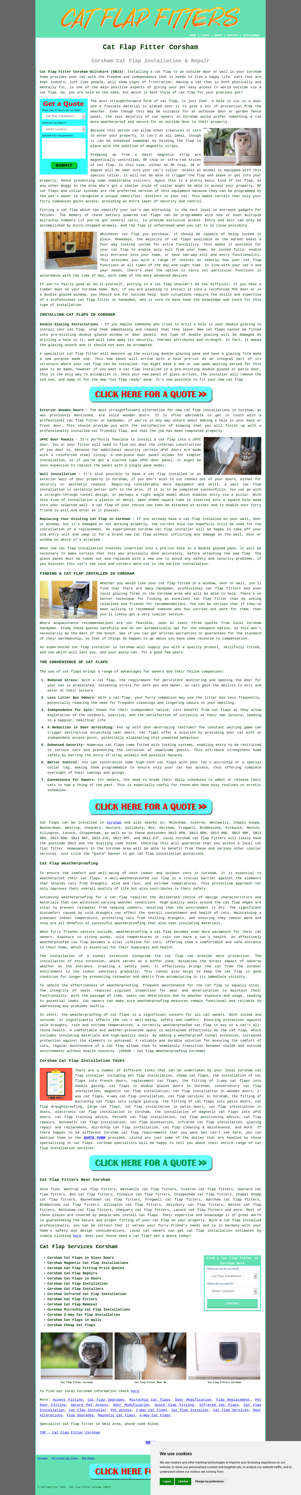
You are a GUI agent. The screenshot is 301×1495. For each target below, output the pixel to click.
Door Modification (193, 1400)
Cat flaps (149, 733)
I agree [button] (167, 1481)
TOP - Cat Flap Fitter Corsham (70, 1433)
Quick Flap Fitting (174, 1405)
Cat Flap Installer (88, 1410)
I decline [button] (183, 1481)
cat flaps (49, 191)
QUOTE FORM (94, 1138)
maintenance (173, 985)
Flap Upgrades (80, 1415)
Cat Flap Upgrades (106, 1400)
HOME (193, 35)
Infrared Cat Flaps (218, 1405)
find (55, 1189)
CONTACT (232, 35)
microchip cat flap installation (125, 1127)
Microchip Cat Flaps (149, 1400)
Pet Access (121, 1410)
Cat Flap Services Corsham (78, 1247)
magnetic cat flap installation (136, 1091)
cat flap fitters (209, 838)
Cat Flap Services (231, 1410)
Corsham (114, 823)
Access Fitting (68, 1400)
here (77, 1236)
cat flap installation (159, 854)
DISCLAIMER (251, 35)
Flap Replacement (233, 1400)
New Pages (88, 1458)
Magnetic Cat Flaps (116, 1415)
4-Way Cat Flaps (154, 1415)
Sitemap (42, 1458)
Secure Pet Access (89, 1405)
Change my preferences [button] (209, 1481)
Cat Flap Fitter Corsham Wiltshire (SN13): (82, 72)
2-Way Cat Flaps (151, 1410)
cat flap (168, 101)
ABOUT (218, 35)
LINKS (205, 35)
